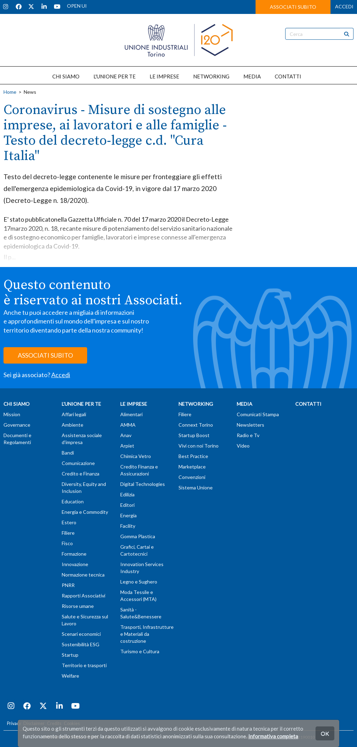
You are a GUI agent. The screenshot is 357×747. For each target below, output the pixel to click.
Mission (11, 414)
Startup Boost (194, 435)
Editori (127, 505)
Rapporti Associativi (83, 596)
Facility (127, 526)
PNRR (68, 585)
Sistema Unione (195, 487)
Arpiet (127, 446)
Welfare (70, 676)
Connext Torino (195, 425)
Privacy (14, 723)
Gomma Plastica (137, 536)
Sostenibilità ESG (80, 644)
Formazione (74, 554)
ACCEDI (344, 6)
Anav (125, 435)
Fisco (67, 543)
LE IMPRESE (164, 76)
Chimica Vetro (135, 456)
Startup (70, 655)
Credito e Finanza (80, 474)
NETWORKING (211, 76)
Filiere (68, 533)
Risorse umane (78, 606)
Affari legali (74, 414)
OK (325, 733)
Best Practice (193, 456)
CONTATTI (288, 76)
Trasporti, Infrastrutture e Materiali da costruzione (147, 634)
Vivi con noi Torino (198, 446)
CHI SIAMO (65, 76)
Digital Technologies (142, 484)
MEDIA (252, 76)
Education (73, 501)
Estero (69, 522)
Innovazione (75, 564)
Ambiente (72, 425)
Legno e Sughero (138, 582)
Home (9, 92)
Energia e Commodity (85, 512)
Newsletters (250, 425)
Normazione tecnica (83, 575)
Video (243, 446)
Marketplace (192, 467)
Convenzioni (191, 477)
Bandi (68, 453)
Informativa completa (273, 736)
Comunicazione (78, 463)
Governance (16, 425)
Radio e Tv (248, 435)
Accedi (60, 375)
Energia (128, 515)
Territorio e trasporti (84, 665)
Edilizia (127, 494)
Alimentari (131, 414)
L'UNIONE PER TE (114, 76)
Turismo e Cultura (139, 651)
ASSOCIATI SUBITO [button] (293, 7)
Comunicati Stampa (258, 414)
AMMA (128, 425)
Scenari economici (81, 634)
